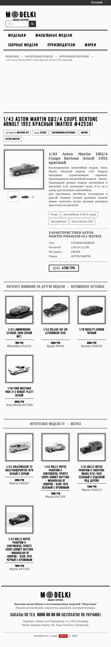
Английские (58, 221)
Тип (51, 242)
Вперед (33, 196)
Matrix (84, 132)
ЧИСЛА (63, 636)
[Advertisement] (55, 88)
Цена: (57, 268)
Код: (40, 132)
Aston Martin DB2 (82, 221)
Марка (53, 256)
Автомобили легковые (63, 132)
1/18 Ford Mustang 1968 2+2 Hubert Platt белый (19, 391)
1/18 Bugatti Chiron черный (91, 331)
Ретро (54, 214)
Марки (90, 44)
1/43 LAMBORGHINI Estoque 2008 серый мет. (19, 332)
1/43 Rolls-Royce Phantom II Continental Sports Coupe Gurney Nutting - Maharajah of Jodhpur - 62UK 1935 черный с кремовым (19, 549)
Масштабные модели (54, 35)
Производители (61, 44)
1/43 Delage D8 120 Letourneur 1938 (55, 331)
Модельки (17, 35)
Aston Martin (12, 139)
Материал (55, 251)
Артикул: (17, 132)
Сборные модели (23, 44)
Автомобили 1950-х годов (79, 214)
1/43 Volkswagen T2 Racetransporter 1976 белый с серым (19, 470)
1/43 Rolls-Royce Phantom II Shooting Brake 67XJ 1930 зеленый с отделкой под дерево (92, 473)
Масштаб (55, 247)
